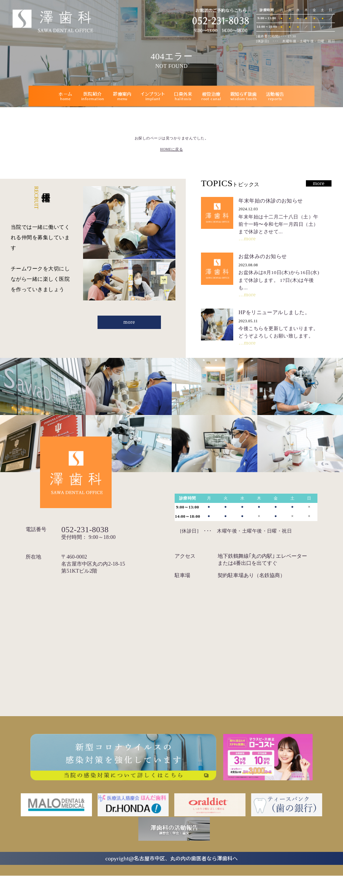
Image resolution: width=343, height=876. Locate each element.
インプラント (153, 96)
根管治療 (211, 96)
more (129, 322)
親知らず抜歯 (243, 96)
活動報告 (275, 96)
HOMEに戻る (171, 149)
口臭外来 (183, 96)
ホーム (65, 96)
